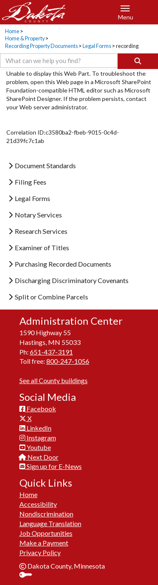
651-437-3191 (51, 352)
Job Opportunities (45, 533)
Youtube (35, 447)
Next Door (39, 457)
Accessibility (38, 504)
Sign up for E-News (50, 466)
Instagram (37, 438)
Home (12, 31)
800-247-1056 (67, 361)
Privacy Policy (40, 552)
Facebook (37, 409)
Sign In (28, 576)
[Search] (138, 61)
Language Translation (50, 523)
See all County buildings (53, 380)
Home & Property (25, 38)
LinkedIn (35, 428)
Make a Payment (43, 543)
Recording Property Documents (41, 46)
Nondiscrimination (46, 514)
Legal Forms (97, 46)
